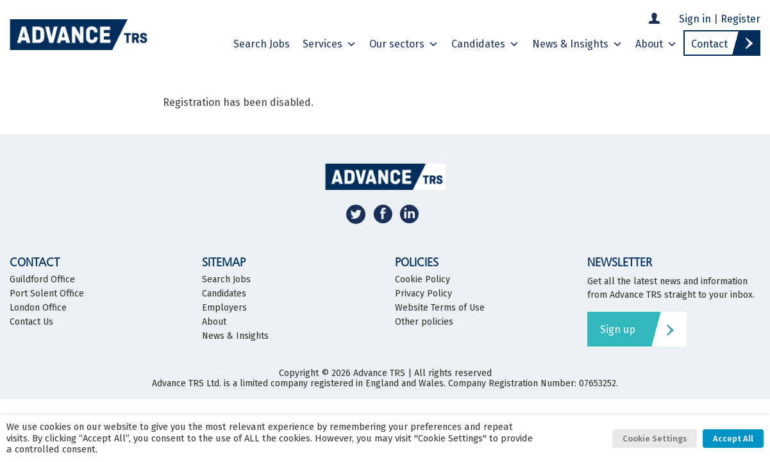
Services (329, 44)
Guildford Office (42, 280)
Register (740, 19)
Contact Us (31, 322)
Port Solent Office (47, 294)
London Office (38, 308)
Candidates (485, 44)
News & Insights (577, 44)
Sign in (695, 19)
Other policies (424, 322)
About (656, 44)
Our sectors (404, 44)
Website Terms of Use (440, 308)
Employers (224, 308)
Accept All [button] (733, 438)
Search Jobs (261, 44)
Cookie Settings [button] (655, 438)
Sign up (617, 329)
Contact (709, 44)
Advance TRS (379, 373)
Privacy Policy (423, 294)
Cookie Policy (422, 280)
